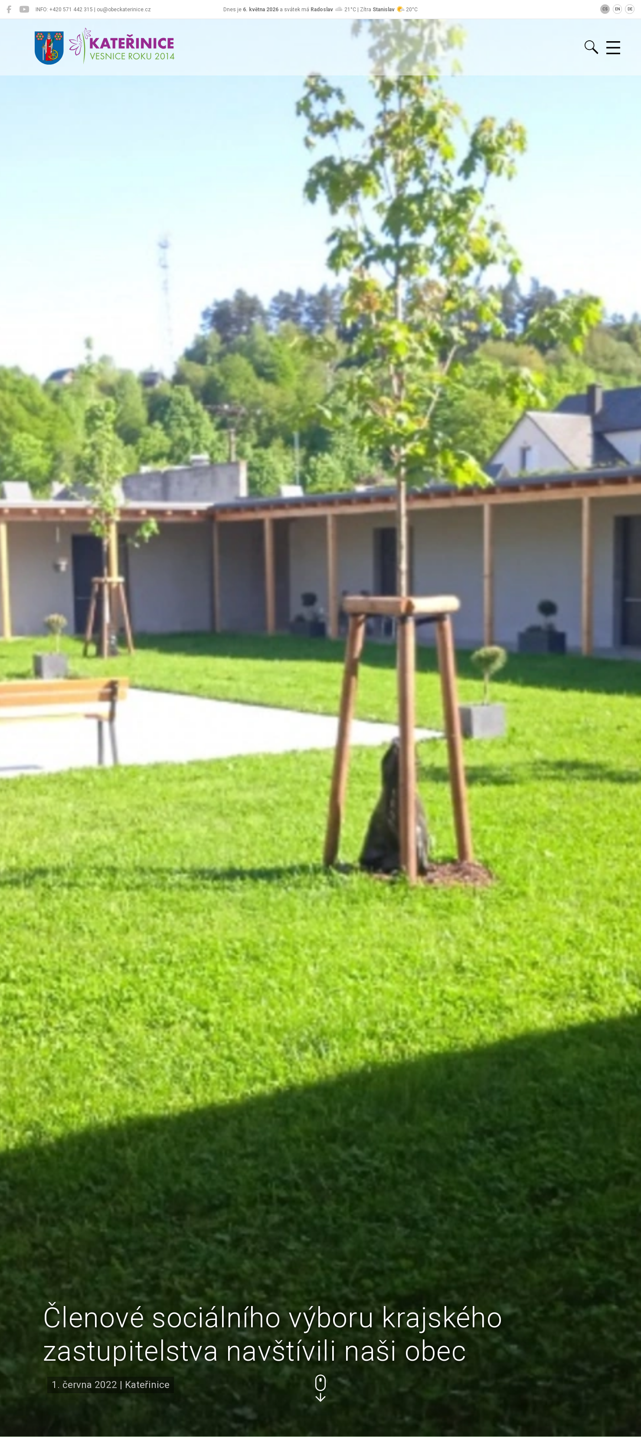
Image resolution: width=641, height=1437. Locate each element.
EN (617, 9)
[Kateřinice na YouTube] (24, 9)
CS (605, 9)
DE (630, 9)
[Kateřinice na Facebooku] (9, 9)
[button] (320, 1388)
